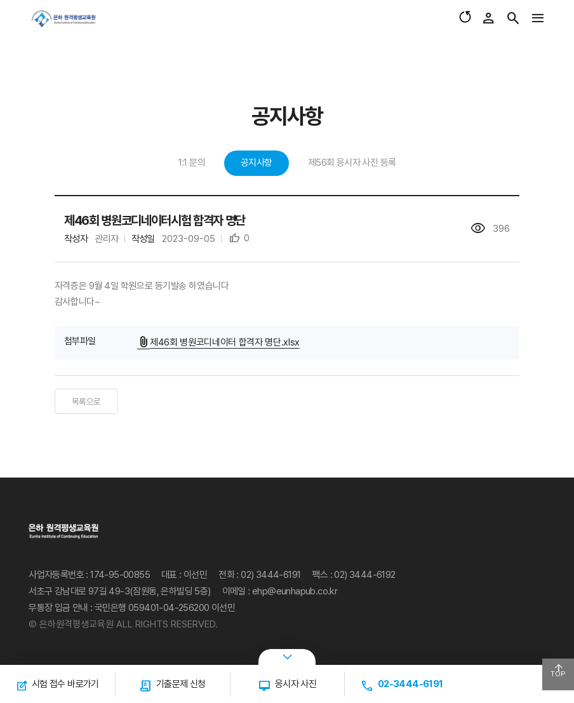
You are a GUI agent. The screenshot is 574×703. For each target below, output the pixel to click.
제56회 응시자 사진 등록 (352, 162)
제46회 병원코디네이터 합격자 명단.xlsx (220, 341)
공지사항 (256, 162)
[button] (239, 238)
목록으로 (86, 401)
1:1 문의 (191, 162)
